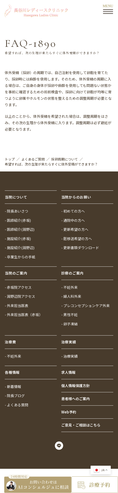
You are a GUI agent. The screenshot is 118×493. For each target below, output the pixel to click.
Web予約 (68, 411)
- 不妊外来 (69, 287)
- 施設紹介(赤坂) (18, 238)
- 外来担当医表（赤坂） (23, 314)
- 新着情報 (13, 386)
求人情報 (68, 372)
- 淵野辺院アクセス (20, 296)
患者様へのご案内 (75, 398)
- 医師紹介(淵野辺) (19, 229)
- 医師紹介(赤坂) (18, 220)
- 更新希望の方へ (74, 229)
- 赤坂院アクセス (18, 287)
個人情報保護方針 (75, 385)
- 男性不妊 (69, 314)
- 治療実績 (69, 356)
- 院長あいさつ (16, 211)
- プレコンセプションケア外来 (85, 305)
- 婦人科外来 (71, 296)
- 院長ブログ (15, 395)
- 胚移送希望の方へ (76, 238)
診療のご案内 (72, 272)
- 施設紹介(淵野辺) (19, 247)
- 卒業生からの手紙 (20, 256)
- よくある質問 (16, 404)
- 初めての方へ (73, 211)
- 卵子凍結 (69, 323)
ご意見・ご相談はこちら (80, 424)
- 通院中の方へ (73, 220)
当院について (16, 196)
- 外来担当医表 (16, 305)
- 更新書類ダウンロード (80, 247)
